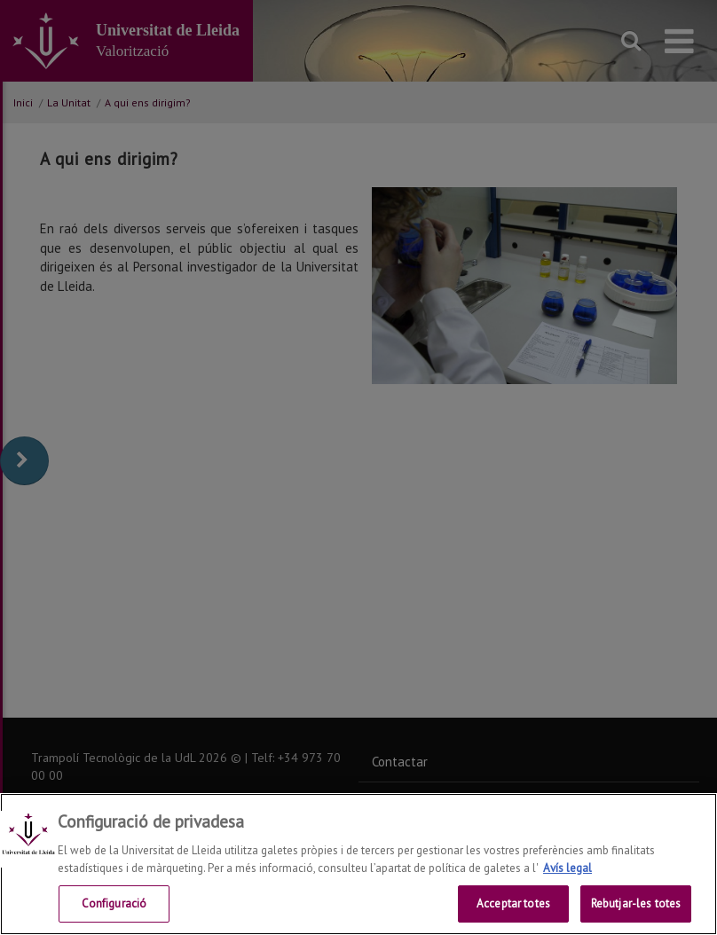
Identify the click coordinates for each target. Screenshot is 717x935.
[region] (358, 864)
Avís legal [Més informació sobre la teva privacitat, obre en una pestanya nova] (567, 868)
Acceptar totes (513, 903)
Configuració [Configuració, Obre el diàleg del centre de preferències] (114, 903)
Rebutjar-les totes (636, 903)
